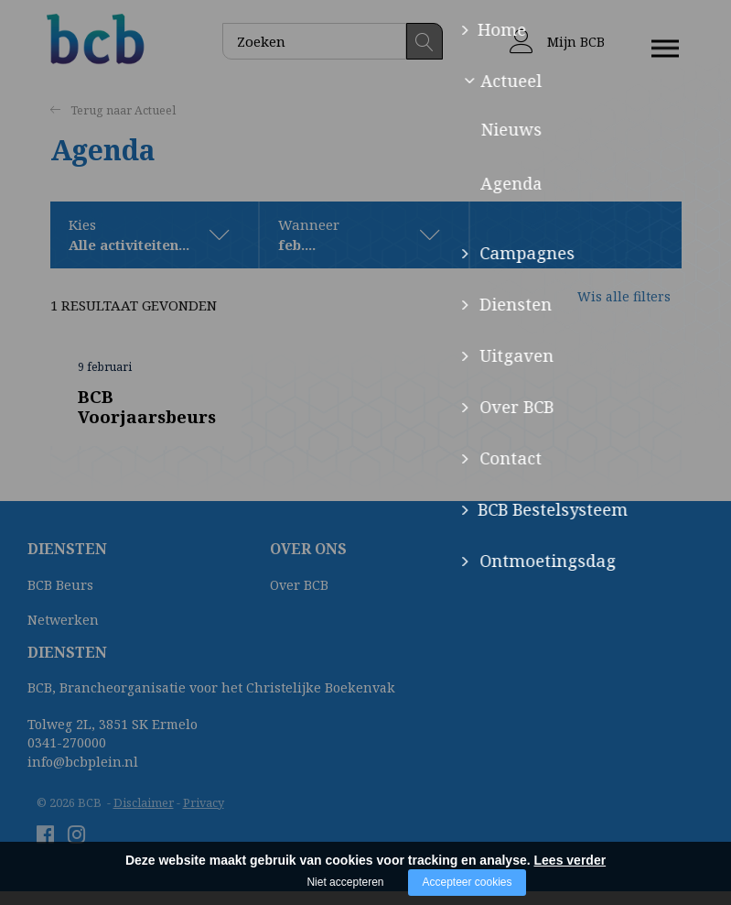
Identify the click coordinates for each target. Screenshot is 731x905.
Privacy (203, 802)
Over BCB (299, 585)
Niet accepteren (344, 882)
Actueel (156, 111)
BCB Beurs (60, 585)
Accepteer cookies (466, 882)
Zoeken (424, 41)
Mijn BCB (557, 41)
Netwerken (63, 619)
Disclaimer (143, 802)
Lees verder (570, 860)
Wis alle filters (608, 306)
